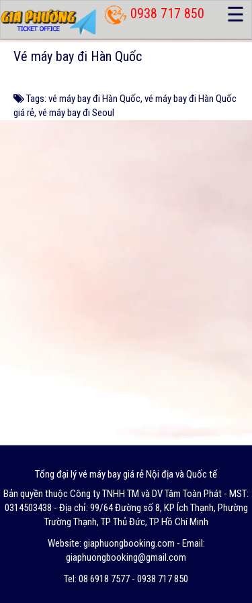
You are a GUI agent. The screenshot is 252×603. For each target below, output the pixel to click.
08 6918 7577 (104, 579)
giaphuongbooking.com (129, 543)
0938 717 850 (167, 13)
